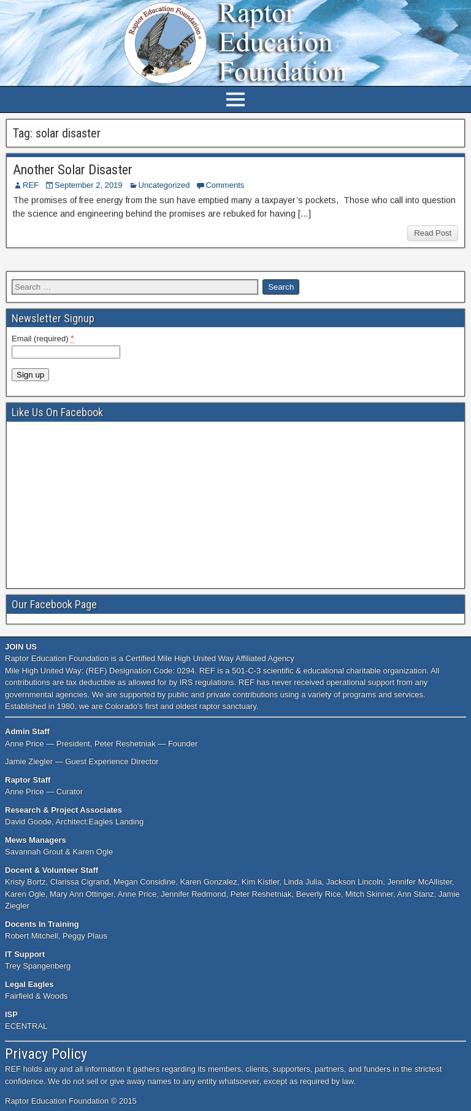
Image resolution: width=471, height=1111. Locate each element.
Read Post (432, 233)
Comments (224, 185)
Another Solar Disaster (72, 169)
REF (31, 185)
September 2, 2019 (89, 185)
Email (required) (43, 338)
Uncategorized (164, 185)
